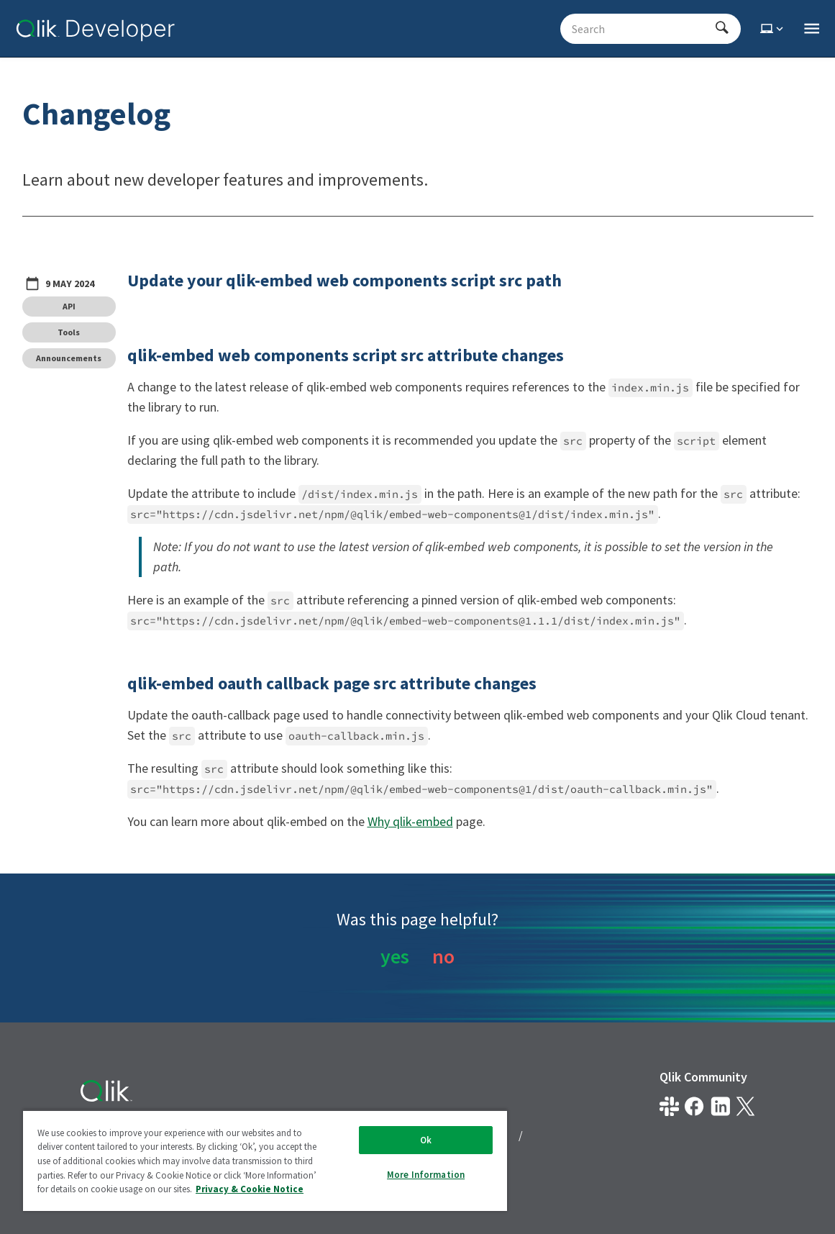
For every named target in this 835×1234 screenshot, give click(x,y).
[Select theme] (773, 29)
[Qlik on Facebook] (694, 1106)
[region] (265, 1160)
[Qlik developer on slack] (669, 1106)
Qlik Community (703, 1077)
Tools (69, 332)
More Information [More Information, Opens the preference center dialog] (426, 1175)
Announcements (68, 358)
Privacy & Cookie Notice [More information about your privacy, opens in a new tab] (250, 1189)
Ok (426, 1140)
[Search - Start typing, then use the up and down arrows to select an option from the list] (642, 28)
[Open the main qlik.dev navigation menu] (811, 29)
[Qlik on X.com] (745, 1106)
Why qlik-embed (410, 821)
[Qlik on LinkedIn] (720, 1106)
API (69, 306)
